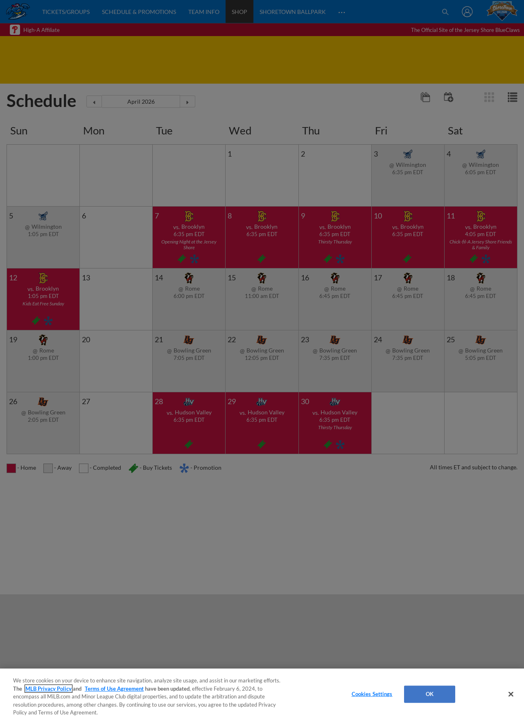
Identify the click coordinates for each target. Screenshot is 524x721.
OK (430, 694)
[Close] (511, 694)
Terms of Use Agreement (114, 688)
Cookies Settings (372, 694)
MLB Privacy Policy (48, 688)
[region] (262, 695)
